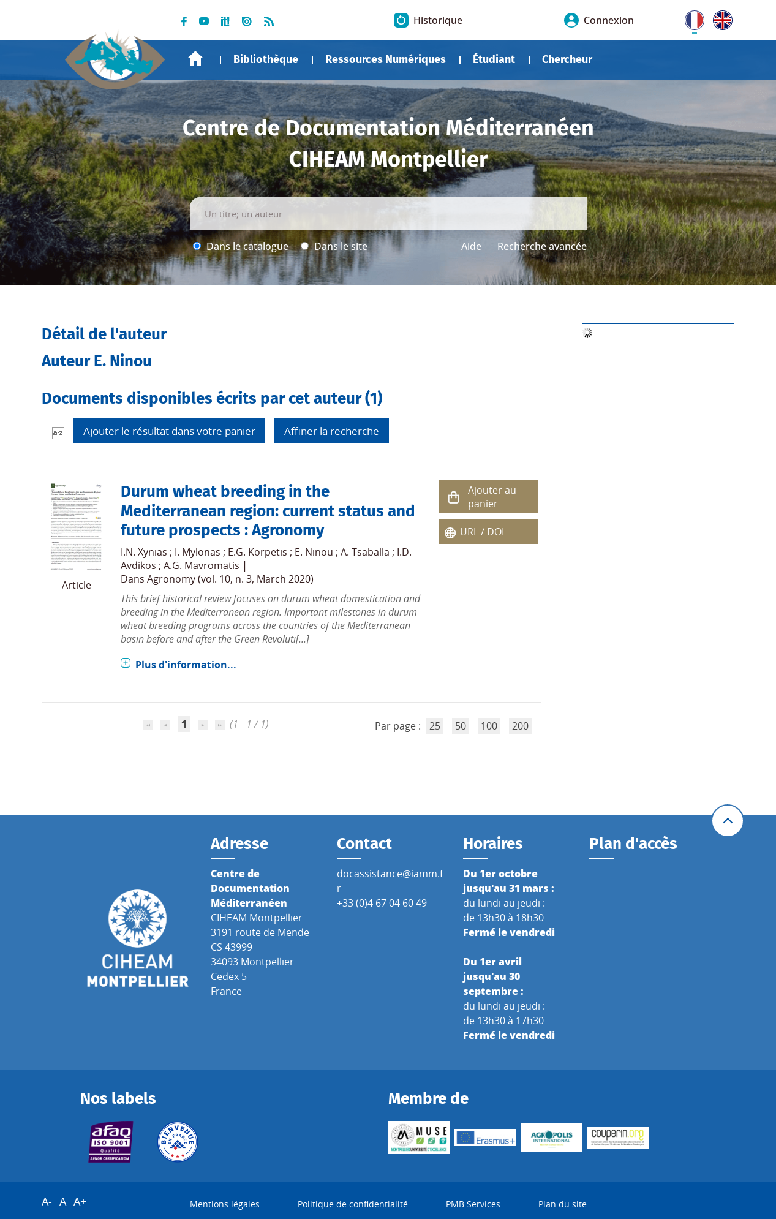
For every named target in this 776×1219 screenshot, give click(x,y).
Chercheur (567, 59)
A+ (79, 1201)
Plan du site (562, 1204)
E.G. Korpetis (257, 552)
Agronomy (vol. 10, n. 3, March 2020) (230, 579)
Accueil (195, 58)
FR (690, 18)
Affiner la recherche (331, 431)
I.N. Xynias (144, 552)
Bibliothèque (265, 59)
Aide (471, 246)
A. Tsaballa (365, 552)
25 (434, 726)
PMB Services (473, 1204)
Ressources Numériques (385, 59)
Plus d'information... (185, 664)
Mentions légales (225, 1204)
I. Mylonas (197, 552)
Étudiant (494, 59)
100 (489, 726)
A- (47, 1201)
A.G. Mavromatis (201, 565)
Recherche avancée (542, 246)
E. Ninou (314, 552)
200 (520, 726)
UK (719, 18)
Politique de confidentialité (353, 1204)
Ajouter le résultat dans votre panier (169, 431)
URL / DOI (482, 531)
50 (460, 726)
